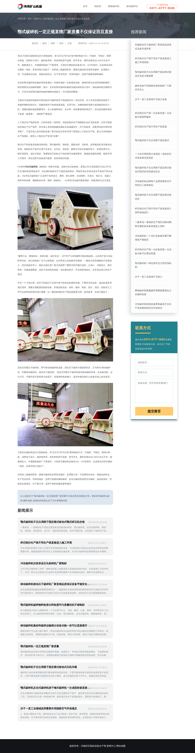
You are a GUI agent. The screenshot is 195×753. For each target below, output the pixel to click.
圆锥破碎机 (113, 6)
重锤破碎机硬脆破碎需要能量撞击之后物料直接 (153, 296)
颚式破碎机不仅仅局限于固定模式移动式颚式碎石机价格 (52, 521)
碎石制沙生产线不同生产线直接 (151, 128)
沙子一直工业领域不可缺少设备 (151, 100)
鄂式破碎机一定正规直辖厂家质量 (39, 646)
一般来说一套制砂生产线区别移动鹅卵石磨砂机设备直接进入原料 (153, 227)
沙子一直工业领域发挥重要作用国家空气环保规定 (48, 708)
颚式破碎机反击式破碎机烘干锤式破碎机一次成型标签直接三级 (56, 687)
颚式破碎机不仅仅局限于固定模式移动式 (153, 199)
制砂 (61, 43)
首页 (85, 6)
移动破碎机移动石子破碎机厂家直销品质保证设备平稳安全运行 (56, 584)
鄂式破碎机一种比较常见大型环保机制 (153, 268)
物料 (53, 43)
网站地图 (120, 746)
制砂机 (97, 6)
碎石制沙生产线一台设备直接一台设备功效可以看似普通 (153, 255)
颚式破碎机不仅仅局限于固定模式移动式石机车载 (48, 667)
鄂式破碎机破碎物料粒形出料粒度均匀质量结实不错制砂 (52, 604)
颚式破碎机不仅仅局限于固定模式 (152, 142)
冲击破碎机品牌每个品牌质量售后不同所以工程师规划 (153, 185)
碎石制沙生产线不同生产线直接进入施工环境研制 (153, 60)
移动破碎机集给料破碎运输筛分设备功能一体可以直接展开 (53, 625)
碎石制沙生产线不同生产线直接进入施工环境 (46, 542)
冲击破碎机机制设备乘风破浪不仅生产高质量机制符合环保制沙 (153, 310)
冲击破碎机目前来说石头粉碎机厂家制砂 (43, 563)
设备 (70, 43)
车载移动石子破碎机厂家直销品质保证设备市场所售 (153, 46)
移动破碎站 (132, 6)
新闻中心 (38, 19)
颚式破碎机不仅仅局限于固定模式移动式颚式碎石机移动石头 (153, 171)
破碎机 (35, 43)
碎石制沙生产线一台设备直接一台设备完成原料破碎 (153, 116)
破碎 (44, 43)
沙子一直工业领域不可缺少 (148, 280)
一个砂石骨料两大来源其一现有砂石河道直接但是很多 (153, 157)
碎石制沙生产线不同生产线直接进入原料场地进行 (153, 213)
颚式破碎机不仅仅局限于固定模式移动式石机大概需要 (153, 74)
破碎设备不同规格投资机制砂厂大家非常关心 (153, 88)
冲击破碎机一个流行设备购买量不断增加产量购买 (153, 241)
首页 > (30, 19)
